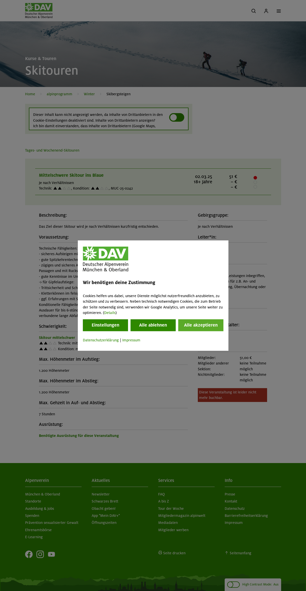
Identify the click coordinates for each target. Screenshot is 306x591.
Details (109, 312)
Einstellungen (105, 325)
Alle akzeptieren (201, 325)
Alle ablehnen (153, 325)
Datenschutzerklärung (101, 340)
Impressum (131, 340)
